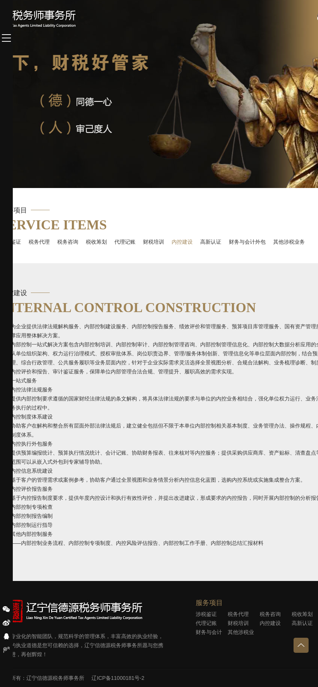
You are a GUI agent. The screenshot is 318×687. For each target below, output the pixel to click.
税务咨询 (67, 242)
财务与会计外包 (247, 242)
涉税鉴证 (206, 614)
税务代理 (39, 242)
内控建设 (182, 242)
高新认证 (210, 242)
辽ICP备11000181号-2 (117, 678)
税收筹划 (96, 242)
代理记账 (124, 242)
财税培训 (153, 242)
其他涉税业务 (289, 242)
